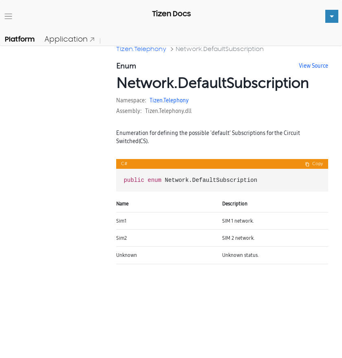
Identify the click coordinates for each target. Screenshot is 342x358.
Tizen (156, 100)
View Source (313, 66)
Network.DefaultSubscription (220, 49)
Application (69, 39)
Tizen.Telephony (141, 49)
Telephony (176, 100)
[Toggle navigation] (8, 16)
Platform (20, 39)
